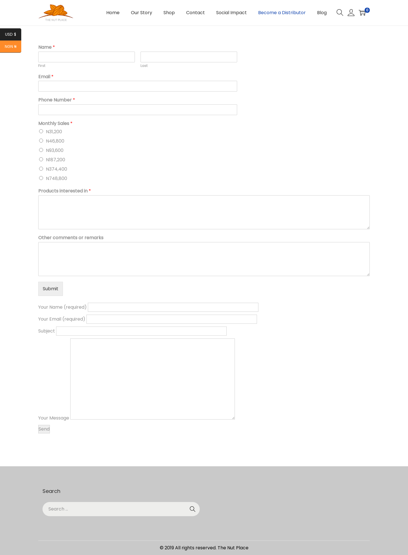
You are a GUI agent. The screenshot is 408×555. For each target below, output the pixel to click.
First (41, 65)
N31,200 (54, 131)
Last (144, 65)
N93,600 (54, 150)
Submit (50, 288)
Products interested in (64, 191)
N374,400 (56, 169)
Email (46, 77)
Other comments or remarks (70, 238)
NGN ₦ (13, 47)
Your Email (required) (147, 319)
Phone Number (56, 100)
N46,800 (55, 141)
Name (46, 47)
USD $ (13, 35)
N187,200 (55, 159)
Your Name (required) (148, 307)
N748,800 (56, 178)
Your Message (136, 418)
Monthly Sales (55, 124)
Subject (132, 331)
